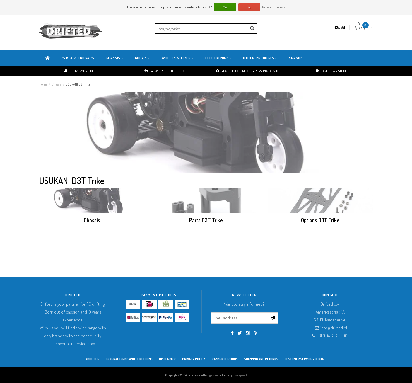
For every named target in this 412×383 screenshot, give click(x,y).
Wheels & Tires (178, 57)
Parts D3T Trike (206, 220)
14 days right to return (164, 71)
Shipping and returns (261, 359)
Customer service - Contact (306, 359)
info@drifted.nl (333, 328)
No (249, 7)
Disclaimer (167, 359)
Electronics (218, 57)
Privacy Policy (193, 359)
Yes (225, 7)
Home (43, 84)
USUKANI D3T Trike (78, 84)
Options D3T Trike (320, 220)
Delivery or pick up (81, 71)
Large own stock (331, 71)
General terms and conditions (129, 359)
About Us (92, 359)
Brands (295, 57)
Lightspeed (213, 375)
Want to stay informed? (244, 304)
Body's (142, 57)
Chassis (114, 57)
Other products (260, 57)
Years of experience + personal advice (248, 71)
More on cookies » (273, 7)
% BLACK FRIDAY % (78, 57)
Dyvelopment (240, 375)
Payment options (225, 359)
